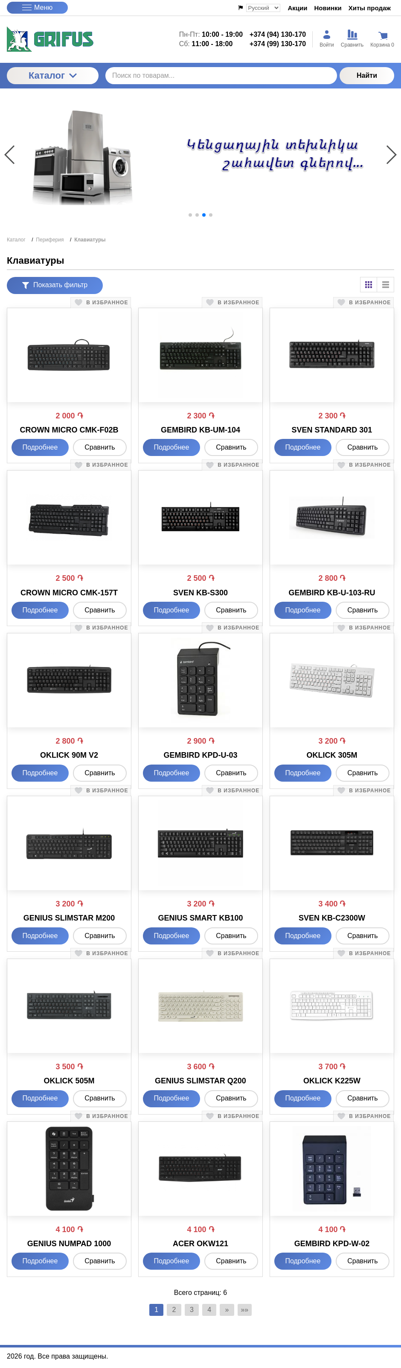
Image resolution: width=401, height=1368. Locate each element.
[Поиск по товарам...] (221, 75)
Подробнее (40, 447)
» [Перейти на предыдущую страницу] (231, 1310)
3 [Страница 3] (190, 1310)
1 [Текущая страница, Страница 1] (149, 1310)
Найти (367, 75)
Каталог (53, 75)
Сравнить (99, 447)
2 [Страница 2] (170, 1310)
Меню (37, 7)
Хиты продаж (370, 8)
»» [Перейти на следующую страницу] (252, 1310)
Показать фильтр (54, 284)
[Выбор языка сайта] (263, 8)
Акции (298, 8)
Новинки (328, 8)
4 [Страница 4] (211, 1310)
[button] (190, 215)
